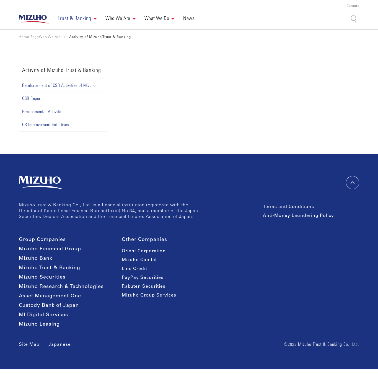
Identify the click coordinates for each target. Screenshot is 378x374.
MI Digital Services (43, 315)
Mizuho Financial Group (50, 249)
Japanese (59, 344)
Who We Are (117, 18)
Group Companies (42, 239)
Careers (353, 6)
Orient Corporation (144, 251)
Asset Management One (50, 296)
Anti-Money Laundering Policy (298, 216)
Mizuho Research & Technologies (61, 286)
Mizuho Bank (35, 258)
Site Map (29, 344)
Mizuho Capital (139, 260)
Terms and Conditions (288, 207)
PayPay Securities (143, 278)
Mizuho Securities (42, 277)
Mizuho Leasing (39, 324)
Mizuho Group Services (149, 295)
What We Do (156, 18)
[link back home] (34, 19)
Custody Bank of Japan (49, 305)
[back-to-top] (352, 182)
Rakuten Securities (143, 286)
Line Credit (134, 269)
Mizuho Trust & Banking (49, 268)
